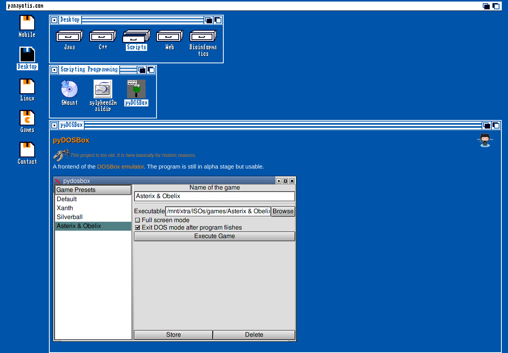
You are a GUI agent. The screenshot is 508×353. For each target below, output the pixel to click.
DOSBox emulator (120, 166)
